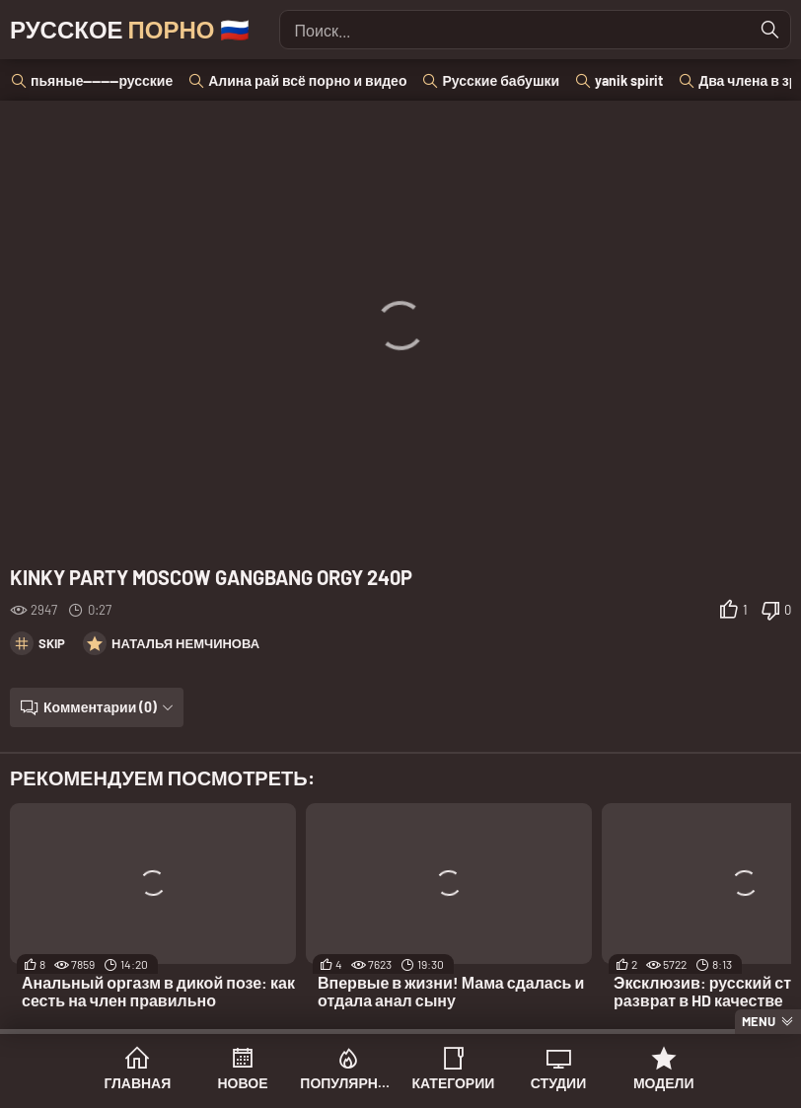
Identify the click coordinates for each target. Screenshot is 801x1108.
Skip (51, 643)
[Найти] (770, 29)
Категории (452, 1082)
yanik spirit (629, 80)
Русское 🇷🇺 (130, 29)
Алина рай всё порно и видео (307, 80)
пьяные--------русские (102, 80)
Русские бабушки (500, 80)
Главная (137, 1082)
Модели (663, 1082)
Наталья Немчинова (185, 643)
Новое (243, 1082)
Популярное (348, 1082)
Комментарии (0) (100, 707)
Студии (558, 1082)
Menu (758, 1021)
